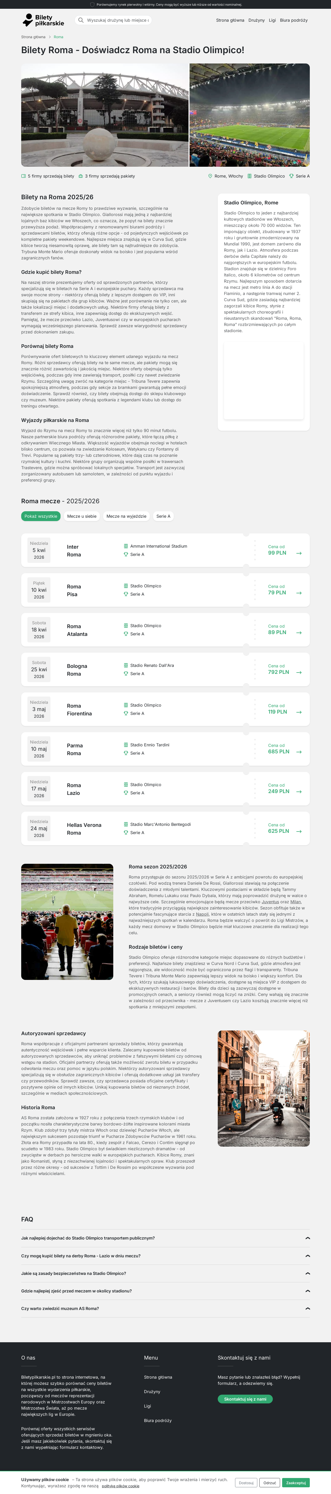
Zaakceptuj (296, 1483)
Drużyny (257, 20)
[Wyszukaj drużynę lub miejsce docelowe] (118, 20)
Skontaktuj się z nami (245, 1399)
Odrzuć (270, 1483)
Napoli (202, 914)
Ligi (272, 20)
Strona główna (230, 20)
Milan (295, 901)
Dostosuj (246, 1483)
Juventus (270, 901)
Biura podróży (294, 20)
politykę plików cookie (120, 1486)
